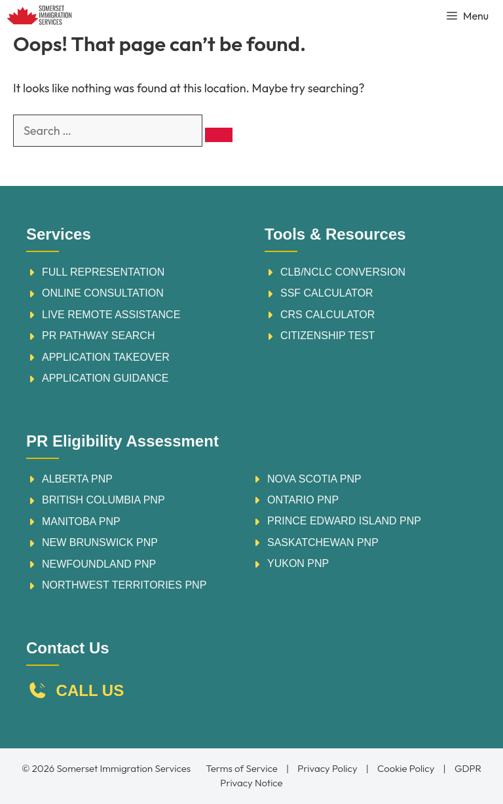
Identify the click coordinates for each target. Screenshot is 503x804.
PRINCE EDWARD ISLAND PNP (344, 520)
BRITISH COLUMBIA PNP (103, 499)
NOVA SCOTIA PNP (314, 478)
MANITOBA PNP (81, 521)
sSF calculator (326, 293)
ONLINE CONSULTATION (103, 293)
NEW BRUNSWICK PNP (100, 542)
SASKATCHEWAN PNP (323, 542)
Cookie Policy (405, 768)
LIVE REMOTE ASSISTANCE (111, 314)
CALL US (90, 690)
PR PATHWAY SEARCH (98, 335)
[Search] (219, 135)
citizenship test (327, 335)
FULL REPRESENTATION (103, 272)
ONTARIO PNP (303, 499)
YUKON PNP (298, 563)
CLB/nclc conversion (342, 272)
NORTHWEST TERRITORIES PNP (124, 585)
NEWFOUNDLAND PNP (99, 564)
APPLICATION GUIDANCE (105, 378)
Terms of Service (241, 768)
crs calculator (327, 314)
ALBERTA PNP (77, 478)
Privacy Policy (327, 768)
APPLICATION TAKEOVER (106, 357)
